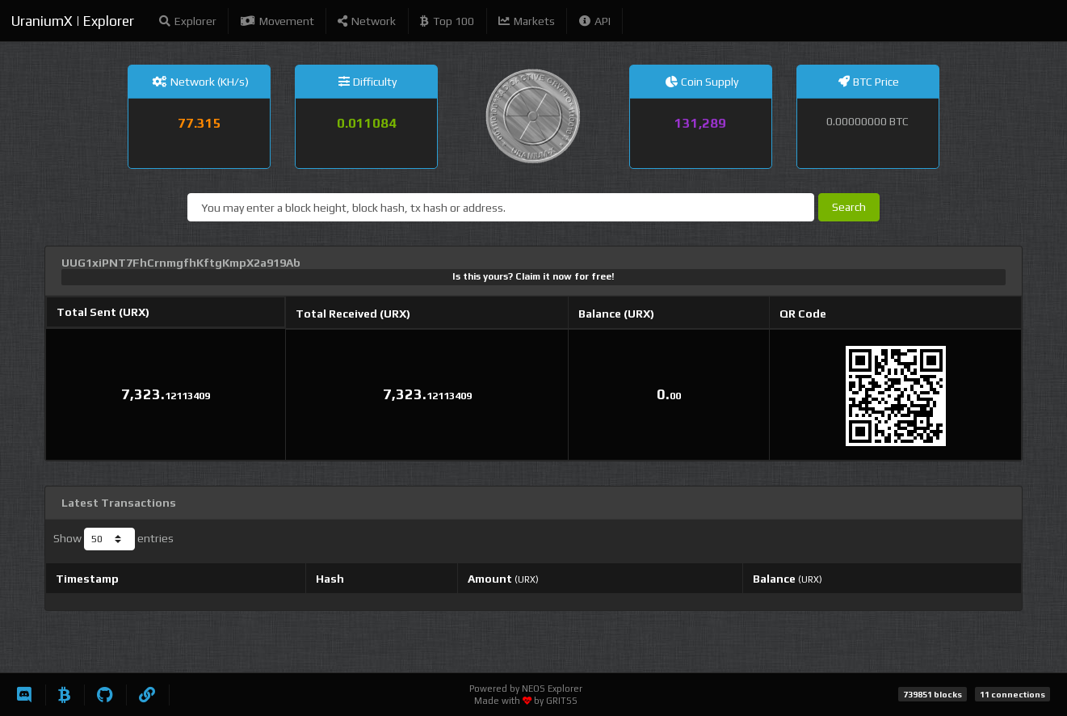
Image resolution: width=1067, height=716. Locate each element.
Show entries (113, 539)
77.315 (199, 123)
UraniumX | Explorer (72, 21)
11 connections (1012, 694)
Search (849, 206)
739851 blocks (932, 694)
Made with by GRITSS (526, 700)
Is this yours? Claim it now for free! (533, 276)
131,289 (700, 123)
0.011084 (367, 123)
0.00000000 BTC (867, 121)
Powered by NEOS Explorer (525, 688)
